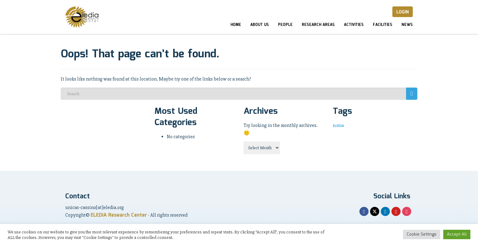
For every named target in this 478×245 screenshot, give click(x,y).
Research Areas (318, 25)
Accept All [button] (457, 234)
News (407, 25)
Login (402, 12)
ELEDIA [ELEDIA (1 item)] (338, 126)
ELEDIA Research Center (119, 215)
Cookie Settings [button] (422, 234)
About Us (259, 25)
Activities (354, 25)
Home (235, 25)
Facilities (382, 25)
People (285, 25)
